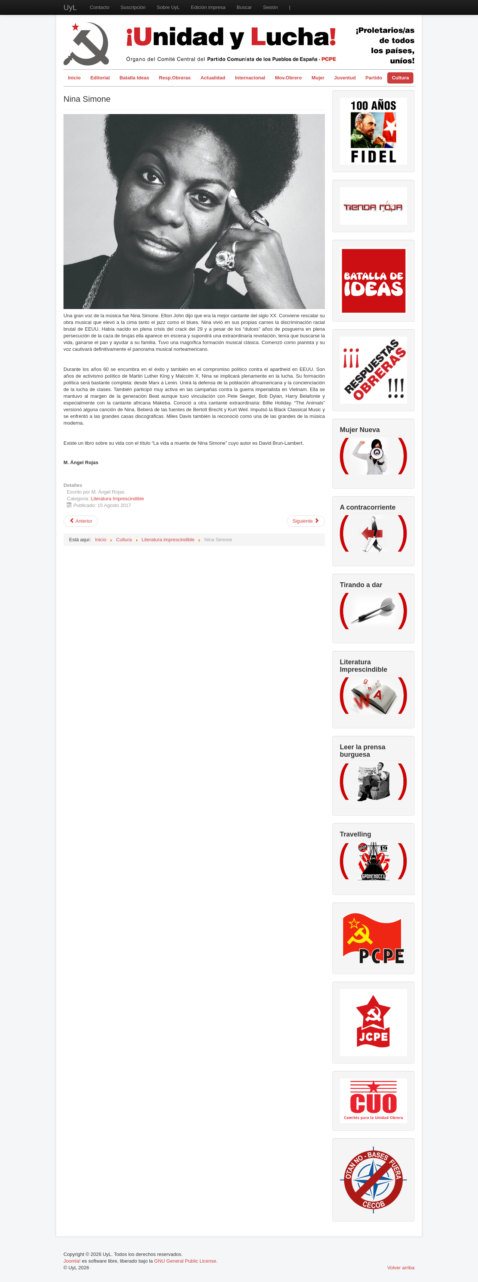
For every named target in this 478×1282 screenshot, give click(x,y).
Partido (374, 78)
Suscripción (133, 7)
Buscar (244, 7)
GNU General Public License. (186, 1261)
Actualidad (213, 78)
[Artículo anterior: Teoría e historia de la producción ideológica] (80, 521)
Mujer (318, 78)
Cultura (400, 78)
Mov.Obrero (288, 78)
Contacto (99, 7)
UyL (70, 7)
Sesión (270, 7)
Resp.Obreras (174, 78)
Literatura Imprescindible (117, 498)
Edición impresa (208, 7)
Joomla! (72, 1261)
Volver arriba (401, 1267)
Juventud (345, 78)
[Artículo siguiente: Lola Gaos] (306, 521)
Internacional (250, 78)
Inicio (74, 78)
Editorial (100, 78)
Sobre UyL (168, 7)
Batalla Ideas (134, 78)
